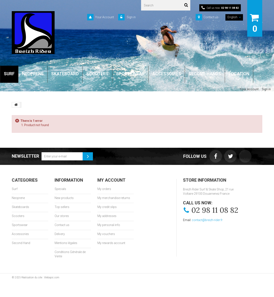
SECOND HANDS (205, 73)
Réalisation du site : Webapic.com (40, 277)
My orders (104, 189)
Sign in (131, 17)
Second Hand (21, 243)
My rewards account (111, 243)
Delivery (60, 234)
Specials (60, 189)
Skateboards (20, 207)
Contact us (211, 17)
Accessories (20, 234)
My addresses (106, 216)
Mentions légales (66, 243)
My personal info (108, 225)
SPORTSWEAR (130, 73)
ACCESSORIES (166, 73)
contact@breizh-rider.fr (207, 220)
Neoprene (18, 198)
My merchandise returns (113, 198)
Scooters (18, 216)
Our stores (62, 216)
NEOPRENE (33, 73)
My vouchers (106, 234)
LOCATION (239, 73)
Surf (15, 189)
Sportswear (20, 225)
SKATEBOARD (65, 73)
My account (111, 180)
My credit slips (107, 207)
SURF (9, 73)
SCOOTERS (97, 73)
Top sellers (62, 207)
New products (64, 198)
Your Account (104, 17)
